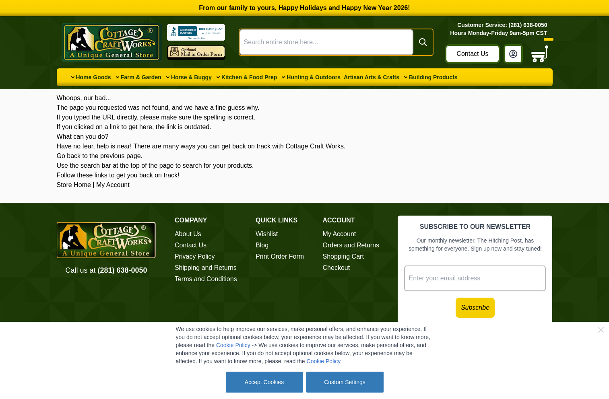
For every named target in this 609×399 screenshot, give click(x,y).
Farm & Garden (141, 77)
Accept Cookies (264, 382)
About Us (188, 233)
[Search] (423, 42)
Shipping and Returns (206, 267)
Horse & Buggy (191, 77)
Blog (262, 245)
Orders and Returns (351, 245)
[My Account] (513, 54)
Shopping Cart (343, 256)
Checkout (336, 267)
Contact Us (472, 53)
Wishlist (267, 233)
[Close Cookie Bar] (601, 330)
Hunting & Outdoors (314, 77)
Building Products (433, 77)
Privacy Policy (195, 256)
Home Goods (93, 77)
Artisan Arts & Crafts (371, 77)
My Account (113, 184)
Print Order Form (280, 256)
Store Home (74, 184)
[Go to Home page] (112, 42)
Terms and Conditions (206, 279)
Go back (69, 155)
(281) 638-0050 (122, 270)
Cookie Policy (233, 345)
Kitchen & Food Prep (249, 77)
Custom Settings (344, 382)
